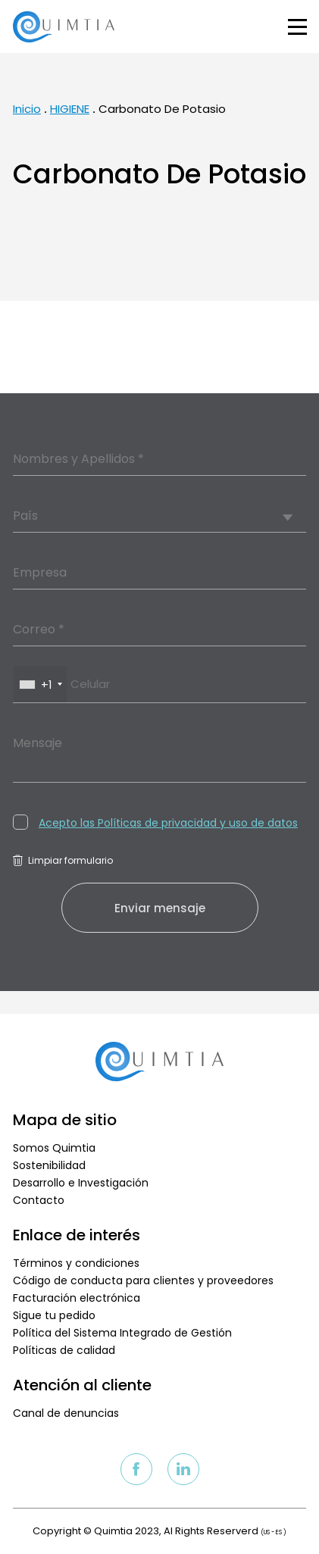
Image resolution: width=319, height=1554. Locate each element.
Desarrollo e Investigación (81, 1182)
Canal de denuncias (66, 1413)
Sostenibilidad (49, 1165)
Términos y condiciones (76, 1263)
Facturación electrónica (76, 1297)
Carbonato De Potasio (162, 109)
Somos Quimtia (54, 1147)
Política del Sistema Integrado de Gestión (122, 1332)
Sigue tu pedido (54, 1315)
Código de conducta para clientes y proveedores (143, 1280)
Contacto (38, 1200)
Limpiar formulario (63, 860)
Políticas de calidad (64, 1350)
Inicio (27, 109)
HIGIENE (69, 109)
